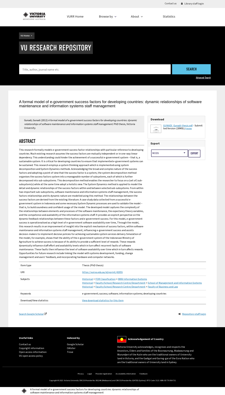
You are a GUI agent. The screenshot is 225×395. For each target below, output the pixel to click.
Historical (87, 279)
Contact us (172, 3)
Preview (188, 128)
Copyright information (31, 348)
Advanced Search (203, 77)
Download (157, 119)
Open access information (33, 352)
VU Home (25, 35)
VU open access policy (31, 356)
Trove (70, 352)
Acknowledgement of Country (145, 339)
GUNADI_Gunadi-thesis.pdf (178, 125)
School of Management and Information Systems (175, 283)
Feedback (143, 373)
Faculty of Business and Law (163, 287)
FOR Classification (105, 279)
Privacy (81, 373)
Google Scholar (75, 344)
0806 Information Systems (132, 279)
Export (155, 143)
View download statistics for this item (103, 300)
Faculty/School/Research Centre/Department (120, 283)
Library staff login (192, 3)
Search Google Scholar (31, 314)
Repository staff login (194, 314)
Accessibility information (126, 373)
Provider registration (104, 373)
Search (191, 69)
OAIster (71, 348)
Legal (89, 373)
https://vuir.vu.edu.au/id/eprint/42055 (102, 272)
